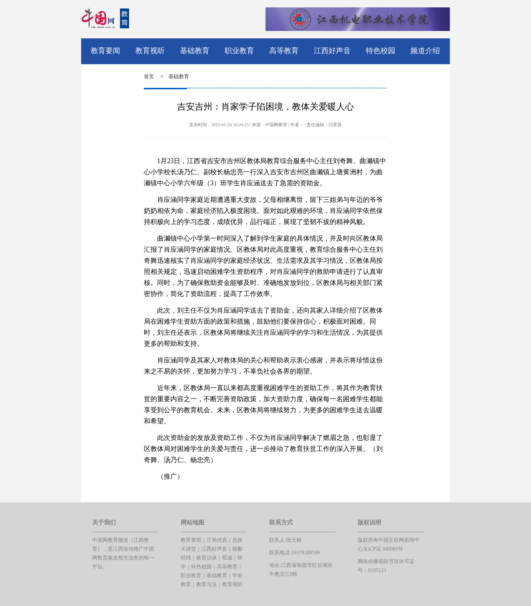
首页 (149, 76)
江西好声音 (332, 51)
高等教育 (284, 51)
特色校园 (380, 51)
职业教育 (239, 51)
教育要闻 (105, 51)
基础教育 (194, 51)
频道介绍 (425, 51)
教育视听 (150, 51)
